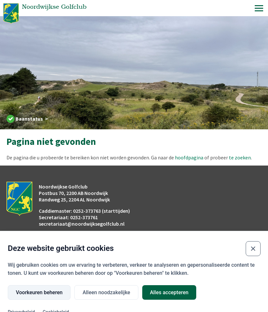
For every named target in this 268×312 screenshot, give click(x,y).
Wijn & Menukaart (175, 269)
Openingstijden (123, 269)
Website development (178, 304)
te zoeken (240, 157)
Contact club (222, 278)
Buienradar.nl (70, 269)
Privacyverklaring (227, 269)
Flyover (13, 269)
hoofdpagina (189, 157)
